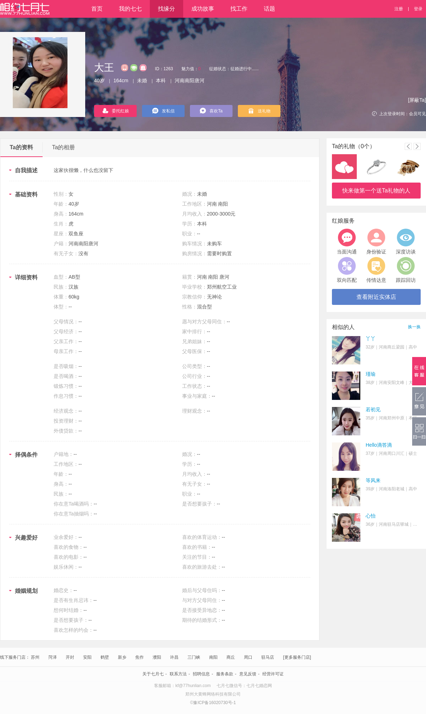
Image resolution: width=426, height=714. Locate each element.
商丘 (230, 657)
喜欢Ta (211, 110)
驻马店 (267, 657)
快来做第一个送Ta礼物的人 (376, 191)
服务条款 (224, 673)
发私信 (163, 110)
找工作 (238, 9)
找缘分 (166, 9)
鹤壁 (104, 657)
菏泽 (52, 657)
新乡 (122, 657)
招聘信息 (201, 673)
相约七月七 (24, 9)
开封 (70, 657)
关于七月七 (153, 673)
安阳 (87, 657)
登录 (418, 8)
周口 (248, 657)
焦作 (139, 657)
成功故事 (202, 9)
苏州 (35, 657)
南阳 (213, 657)
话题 (269, 9)
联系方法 (178, 673)
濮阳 (157, 657)
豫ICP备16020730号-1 (214, 702)
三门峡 (193, 657)
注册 (398, 8)
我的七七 (130, 9)
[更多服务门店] (297, 657)
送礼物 (259, 110)
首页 (97, 9)
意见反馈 (247, 673)
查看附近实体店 (376, 297)
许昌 (174, 657)
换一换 (414, 326)
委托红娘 (115, 110)
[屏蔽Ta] (417, 99)
